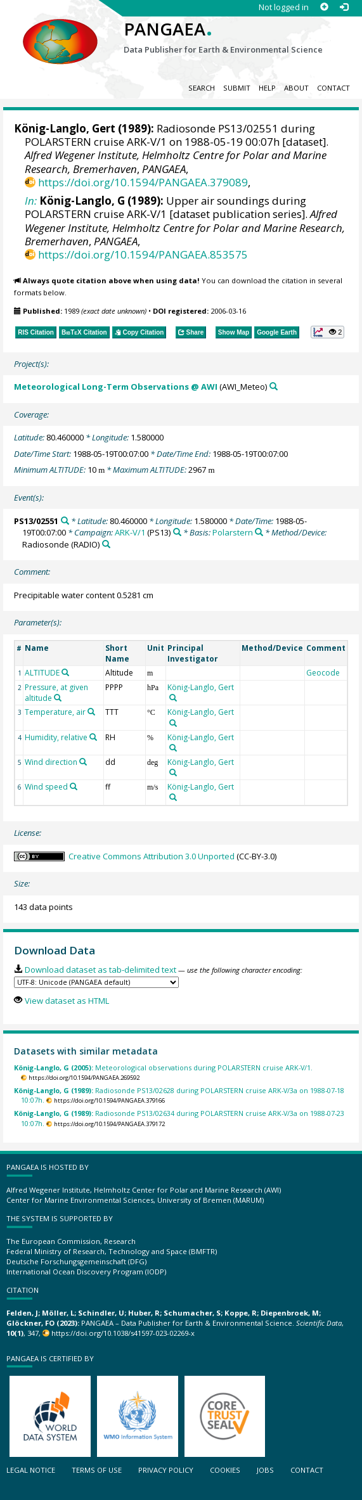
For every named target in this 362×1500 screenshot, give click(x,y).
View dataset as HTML (67, 1000)
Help (267, 88)
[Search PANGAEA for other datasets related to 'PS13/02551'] (65, 520)
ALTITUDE (42, 672)
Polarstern (232, 532)
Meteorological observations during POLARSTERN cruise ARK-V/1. (163, 1067)
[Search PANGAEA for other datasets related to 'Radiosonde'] (106, 544)
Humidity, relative (56, 737)
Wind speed (46, 786)
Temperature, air (55, 712)
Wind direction (51, 762)
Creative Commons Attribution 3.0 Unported (151, 856)
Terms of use (97, 1470)
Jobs (265, 1470)
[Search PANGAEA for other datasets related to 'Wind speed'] (73, 786)
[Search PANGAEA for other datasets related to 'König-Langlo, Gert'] (173, 698)
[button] (327, 332)
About (296, 88)
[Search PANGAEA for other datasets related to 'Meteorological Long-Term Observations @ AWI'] (273, 386)
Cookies (225, 1470)
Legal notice (30, 1470)
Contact (333, 88)
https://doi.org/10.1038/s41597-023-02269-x (123, 1333)
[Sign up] (324, 7)
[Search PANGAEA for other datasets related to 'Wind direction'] (83, 762)
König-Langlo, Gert (64, 128)
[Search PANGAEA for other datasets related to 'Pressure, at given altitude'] (57, 698)
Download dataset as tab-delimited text (100, 969)
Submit (236, 88)
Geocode (323, 672)
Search (201, 88)
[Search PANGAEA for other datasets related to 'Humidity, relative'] (93, 737)
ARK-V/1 (130, 532)
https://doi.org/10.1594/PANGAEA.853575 (143, 254)
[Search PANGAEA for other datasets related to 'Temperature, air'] (91, 711)
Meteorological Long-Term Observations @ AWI (115, 386)
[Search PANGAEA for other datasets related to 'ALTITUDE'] (65, 672)
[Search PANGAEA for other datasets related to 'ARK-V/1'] (177, 532)
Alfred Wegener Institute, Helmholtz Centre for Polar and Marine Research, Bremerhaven (185, 227)
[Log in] (344, 7)
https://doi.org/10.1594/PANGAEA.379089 (143, 182)
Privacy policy (165, 1470)
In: (31, 200)
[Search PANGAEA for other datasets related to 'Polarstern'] (259, 532)
